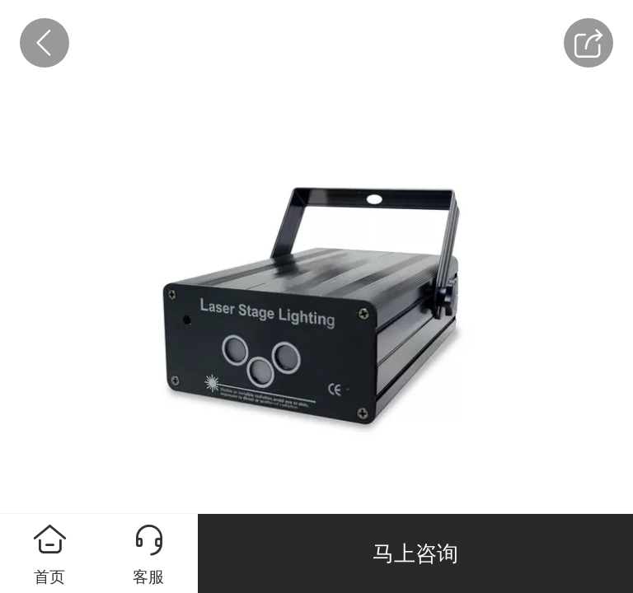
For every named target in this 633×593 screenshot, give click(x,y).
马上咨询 (415, 553)
